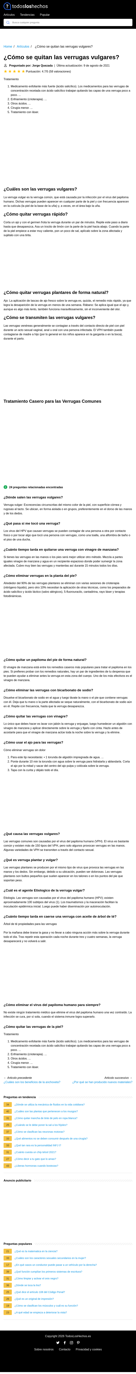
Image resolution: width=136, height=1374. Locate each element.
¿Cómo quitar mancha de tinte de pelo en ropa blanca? (45, 1118)
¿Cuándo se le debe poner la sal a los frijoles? (40, 1125)
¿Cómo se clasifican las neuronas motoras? (39, 1131)
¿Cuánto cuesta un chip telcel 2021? (35, 1152)
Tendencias (27, 14)
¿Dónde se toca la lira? (27, 1285)
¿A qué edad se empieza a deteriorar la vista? (40, 1312)
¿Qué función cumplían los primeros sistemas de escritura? (48, 1271)
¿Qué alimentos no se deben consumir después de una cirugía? (51, 1138)
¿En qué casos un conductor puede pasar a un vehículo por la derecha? (55, 1264)
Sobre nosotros (44, 1349)
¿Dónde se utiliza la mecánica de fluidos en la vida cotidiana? (49, 1104)
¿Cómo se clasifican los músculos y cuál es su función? (46, 1305)
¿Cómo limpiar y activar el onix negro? (36, 1278)
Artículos (9, 14)
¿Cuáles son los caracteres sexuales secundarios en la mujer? (50, 1258)
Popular (45, 14)
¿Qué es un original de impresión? (34, 1298)
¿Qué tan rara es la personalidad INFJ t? (37, 1145)
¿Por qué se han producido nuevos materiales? (102, 1082)
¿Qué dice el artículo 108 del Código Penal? (39, 1292)
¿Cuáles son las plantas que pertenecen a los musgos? (46, 1111)
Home (8, 46)
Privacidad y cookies (89, 1349)
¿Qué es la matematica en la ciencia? (36, 1251)
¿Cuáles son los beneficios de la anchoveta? (32, 1082)
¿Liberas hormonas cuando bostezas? (36, 1165)
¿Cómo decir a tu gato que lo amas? (35, 1159)
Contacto (64, 1349)
